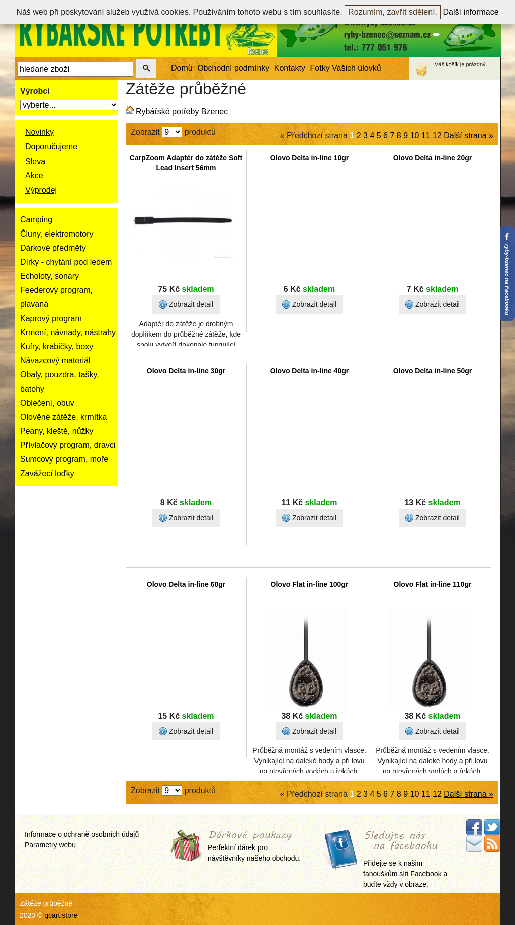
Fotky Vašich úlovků (345, 68)
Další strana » (468, 135)
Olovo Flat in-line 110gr (433, 584)
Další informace (471, 12)
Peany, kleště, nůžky (57, 431)
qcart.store (60, 915)
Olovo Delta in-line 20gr (432, 157)
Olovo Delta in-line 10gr (309, 157)
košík (452, 64)
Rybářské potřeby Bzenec (182, 111)
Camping (36, 219)
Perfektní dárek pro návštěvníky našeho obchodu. (254, 846)
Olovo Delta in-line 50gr (432, 371)
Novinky (39, 132)
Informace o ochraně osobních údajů (82, 834)
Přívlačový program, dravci (67, 445)
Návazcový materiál (55, 360)
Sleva (35, 161)
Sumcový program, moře (64, 459)
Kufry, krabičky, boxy (56, 346)
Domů (182, 68)
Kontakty (289, 68)
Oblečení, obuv (47, 403)
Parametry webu (50, 845)
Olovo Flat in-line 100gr (310, 584)
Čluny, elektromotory (57, 233)
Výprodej (41, 190)
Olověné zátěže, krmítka (63, 417)
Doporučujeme (51, 146)
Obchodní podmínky (233, 68)
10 (414, 135)
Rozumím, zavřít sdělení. (392, 12)
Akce (34, 175)
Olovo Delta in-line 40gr (309, 371)
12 (437, 135)
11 (426, 135)
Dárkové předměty (53, 248)
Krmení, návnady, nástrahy (68, 332)
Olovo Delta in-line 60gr (186, 584)
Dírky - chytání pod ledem (66, 262)
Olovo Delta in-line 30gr (186, 371)
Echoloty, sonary (49, 276)
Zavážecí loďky (47, 473)
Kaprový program (51, 318)
